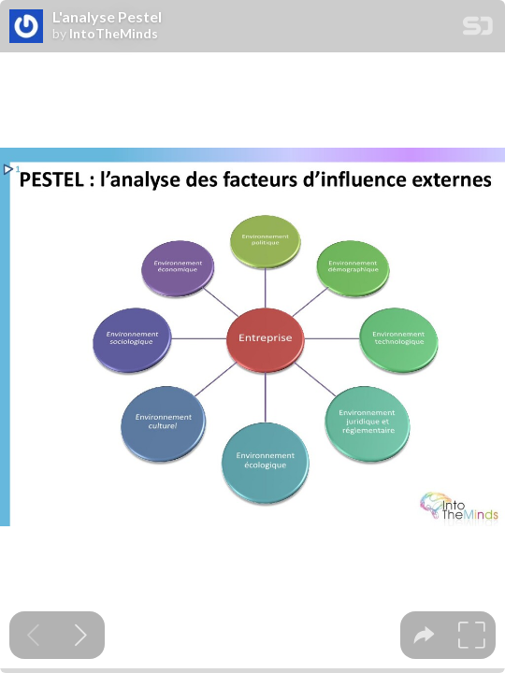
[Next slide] (81, 635)
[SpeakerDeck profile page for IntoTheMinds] (26, 27)
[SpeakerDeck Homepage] (478, 29)
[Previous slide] (33, 635)
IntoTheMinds (113, 33)
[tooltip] (424, 635)
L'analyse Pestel (107, 16)
